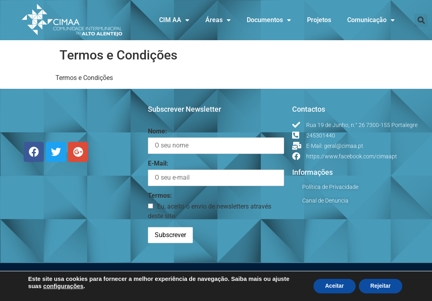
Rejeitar (380, 286)
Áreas (218, 20)
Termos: (160, 195)
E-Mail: (158, 163)
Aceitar (332, 286)
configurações (63, 286)
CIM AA (174, 20)
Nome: (157, 131)
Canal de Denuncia (325, 200)
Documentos (269, 20)
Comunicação (371, 20)
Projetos (319, 20)
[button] (421, 20)
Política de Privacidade (330, 187)
